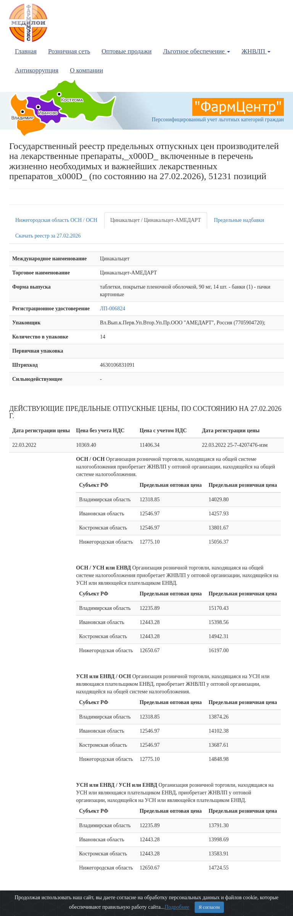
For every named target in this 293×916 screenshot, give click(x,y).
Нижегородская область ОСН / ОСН (56, 220)
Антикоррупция (36, 70)
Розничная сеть (69, 51)
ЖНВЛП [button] (255, 51)
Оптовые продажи (126, 51)
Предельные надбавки (239, 220)
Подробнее (176, 907)
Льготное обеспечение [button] (196, 51)
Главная (26, 51)
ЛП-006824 (112, 308)
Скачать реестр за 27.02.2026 (48, 236)
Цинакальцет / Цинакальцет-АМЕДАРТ (155, 220)
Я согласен (209, 907)
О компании (86, 70)
